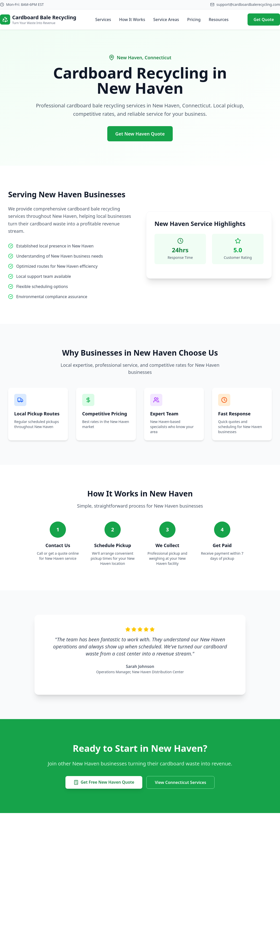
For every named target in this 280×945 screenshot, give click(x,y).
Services (103, 19)
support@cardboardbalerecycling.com (248, 4)
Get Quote (264, 19)
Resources (219, 19)
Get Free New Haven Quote (104, 782)
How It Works (132, 19)
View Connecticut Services (180, 782)
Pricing (194, 19)
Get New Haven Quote (140, 134)
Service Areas (166, 19)
